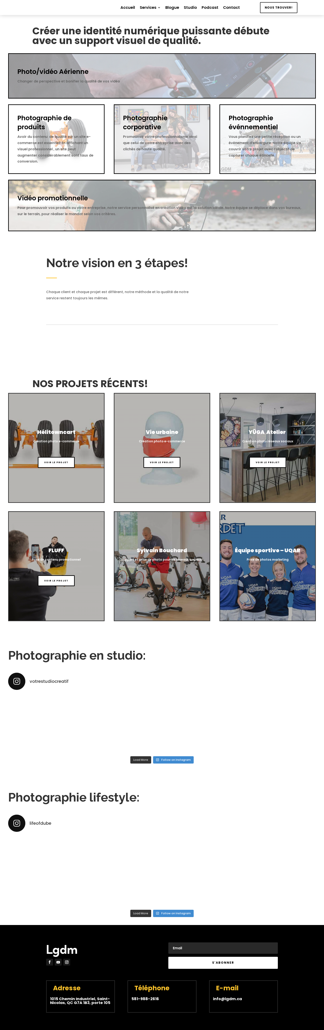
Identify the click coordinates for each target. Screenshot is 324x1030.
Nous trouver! (279, 8)
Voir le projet (56, 462)
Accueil (127, 8)
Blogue (172, 8)
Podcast (210, 8)
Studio (190, 8)
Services (148, 8)
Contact (231, 8)
